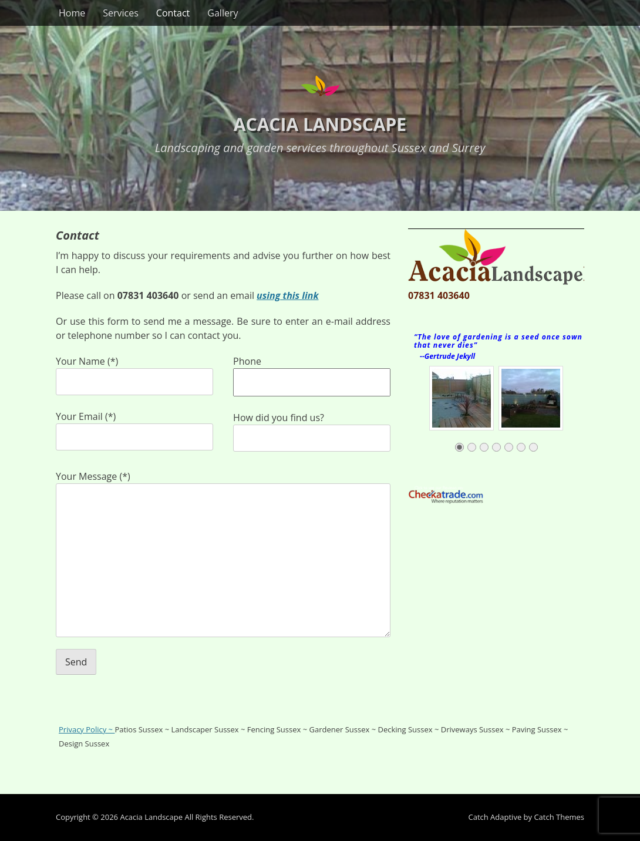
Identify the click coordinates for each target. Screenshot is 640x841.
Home (72, 12)
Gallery (222, 12)
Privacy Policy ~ (86, 729)
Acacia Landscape (320, 124)
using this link (287, 295)
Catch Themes (559, 817)
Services (121, 12)
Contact (173, 12)
